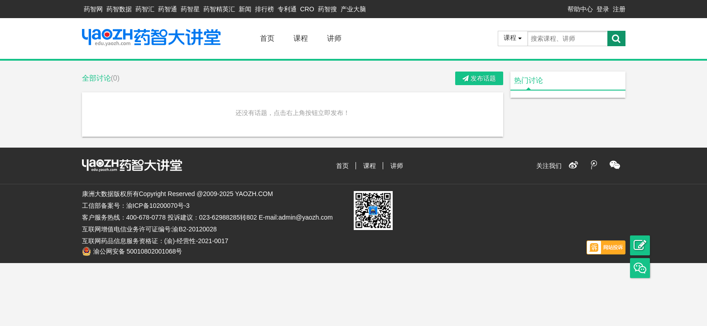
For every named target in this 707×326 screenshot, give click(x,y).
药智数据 (119, 9)
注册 (619, 9)
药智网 (93, 9)
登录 (602, 9)
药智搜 (327, 9)
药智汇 (144, 9)
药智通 (167, 9)
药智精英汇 (219, 9)
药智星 (190, 9)
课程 (300, 38)
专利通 (287, 9)
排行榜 (264, 9)
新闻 (245, 9)
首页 (267, 38)
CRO (307, 9)
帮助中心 (580, 9)
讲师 (334, 38)
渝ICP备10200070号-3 (158, 205)
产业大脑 (353, 9)
